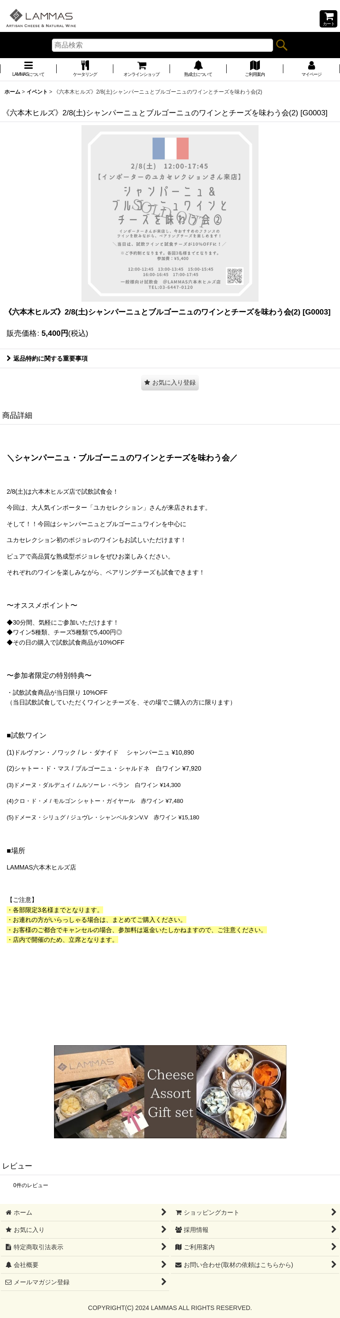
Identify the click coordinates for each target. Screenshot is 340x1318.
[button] (170, 382)
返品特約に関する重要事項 (47, 358)
